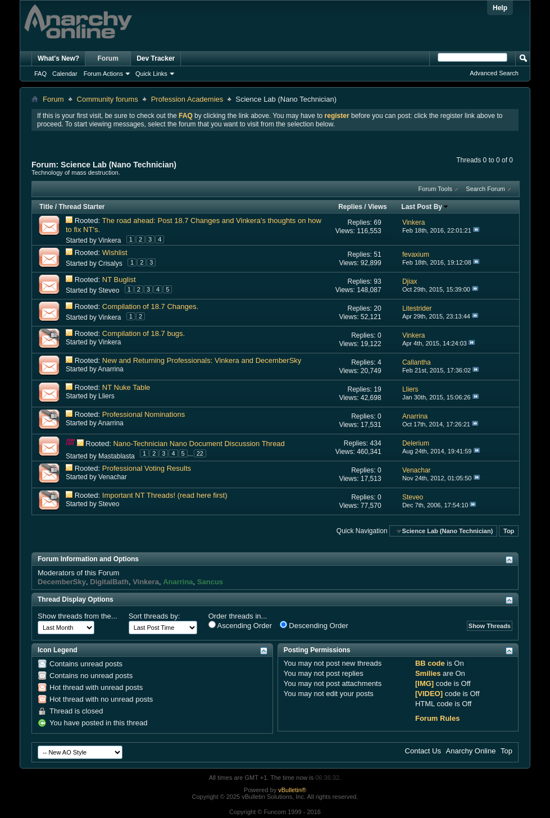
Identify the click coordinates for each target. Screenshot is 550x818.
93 (377, 281)
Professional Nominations (143, 414)
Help (500, 8)
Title (46, 207)
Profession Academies (187, 99)
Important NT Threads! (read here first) (165, 495)
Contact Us (423, 751)
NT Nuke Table (126, 387)
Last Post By (425, 207)
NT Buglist (119, 279)
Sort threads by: (154, 616)
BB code (430, 663)
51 (377, 254)
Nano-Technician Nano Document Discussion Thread (198, 443)
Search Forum (485, 188)
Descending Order (314, 625)
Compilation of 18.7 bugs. (143, 333)
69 (377, 222)
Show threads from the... (77, 616)
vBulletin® (292, 790)
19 (377, 389)
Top (508, 531)
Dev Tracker (156, 58)
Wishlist (115, 252)
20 (377, 308)
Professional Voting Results (146, 468)
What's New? (58, 58)
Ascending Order (240, 625)
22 (200, 453)
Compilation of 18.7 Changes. (150, 306)
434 (375, 443)
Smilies (428, 673)
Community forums (107, 99)
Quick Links (151, 73)
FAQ (40, 73)
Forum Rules (437, 718)
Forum (108, 58)
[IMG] (424, 683)
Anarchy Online (471, 751)
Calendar (65, 73)
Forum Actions (103, 73)
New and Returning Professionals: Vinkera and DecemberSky (202, 360)
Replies (350, 207)
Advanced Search (494, 73)
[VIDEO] (429, 693)
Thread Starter (81, 207)
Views (377, 207)
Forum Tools (435, 188)
